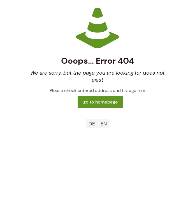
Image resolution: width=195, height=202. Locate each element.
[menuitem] (92, 123)
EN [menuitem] (104, 123)
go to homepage (100, 102)
